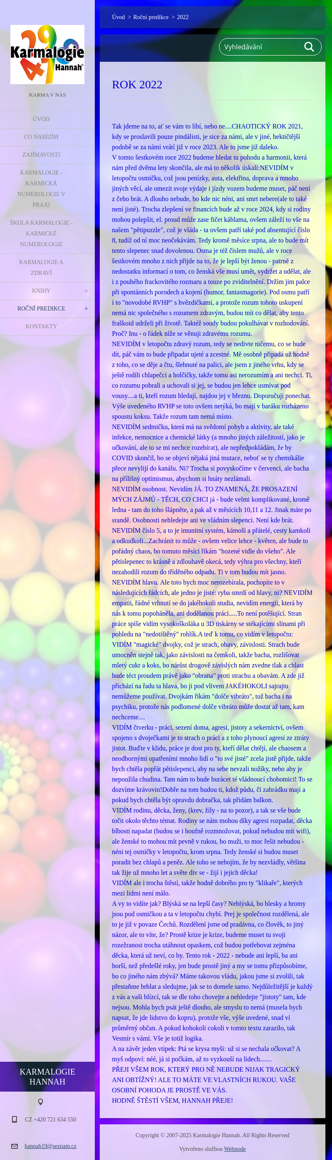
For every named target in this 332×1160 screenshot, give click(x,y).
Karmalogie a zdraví (41, 267)
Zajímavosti (41, 155)
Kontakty (41, 326)
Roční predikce (41, 309)
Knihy (41, 291)
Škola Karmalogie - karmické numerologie (41, 234)
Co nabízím (41, 137)
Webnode (235, 1149)
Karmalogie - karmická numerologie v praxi (41, 189)
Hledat (309, 47)
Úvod (41, 119)
